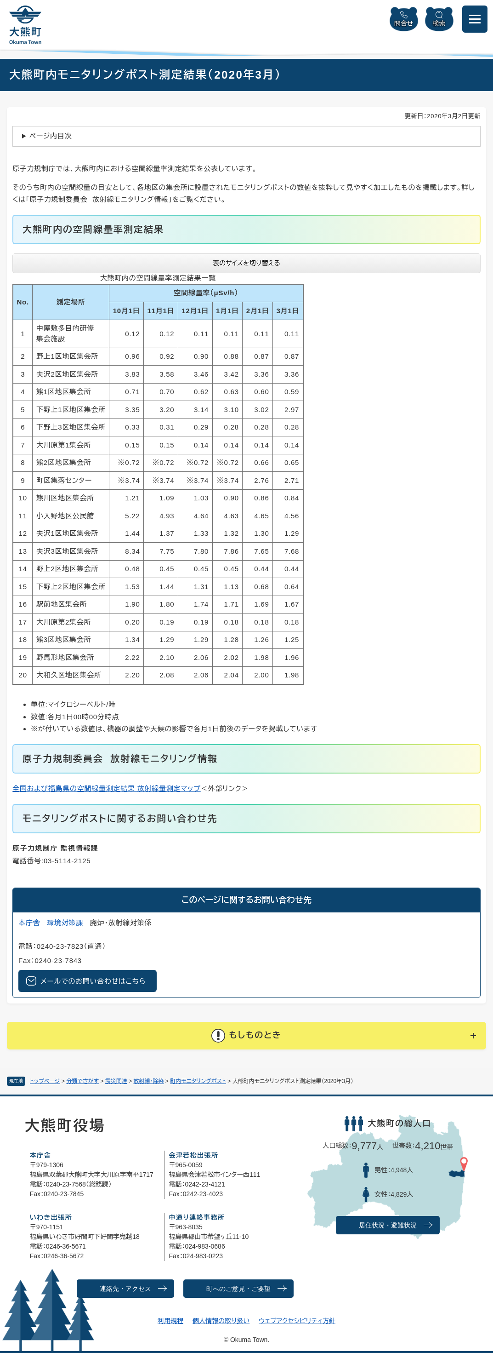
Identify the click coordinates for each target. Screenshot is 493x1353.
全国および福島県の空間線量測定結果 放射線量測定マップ (106, 788)
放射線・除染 (149, 1081)
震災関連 (116, 1081)
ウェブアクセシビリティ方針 (297, 1320)
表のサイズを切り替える (246, 263)
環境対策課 (65, 923)
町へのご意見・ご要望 (238, 1288)
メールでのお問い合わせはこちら (93, 981)
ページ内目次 (50, 136)
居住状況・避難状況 (388, 1225)
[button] (246, 1035)
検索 (439, 23)
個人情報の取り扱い (221, 1320)
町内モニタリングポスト (198, 1081)
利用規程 (170, 1320)
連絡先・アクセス (125, 1288)
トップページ (45, 1081)
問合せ (404, 23)
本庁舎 (29, 923)
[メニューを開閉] (474, 19)
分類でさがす (82, 1081)
